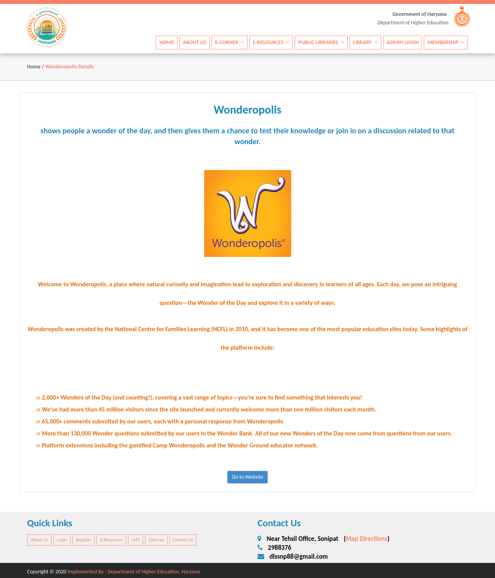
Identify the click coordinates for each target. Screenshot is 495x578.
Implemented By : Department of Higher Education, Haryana (134, 571)
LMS (135, 539)
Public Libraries (321, 42)
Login (62, 539)
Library (365, 42)
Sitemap (156, 539)
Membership (445, 42)
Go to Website (247, 477)
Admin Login (403, 42)
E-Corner (229, 42)
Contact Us (183, 539)
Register (83, 539)
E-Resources (271, 42)
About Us (195, 42)
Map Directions (366, 539)
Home (166, 42)
